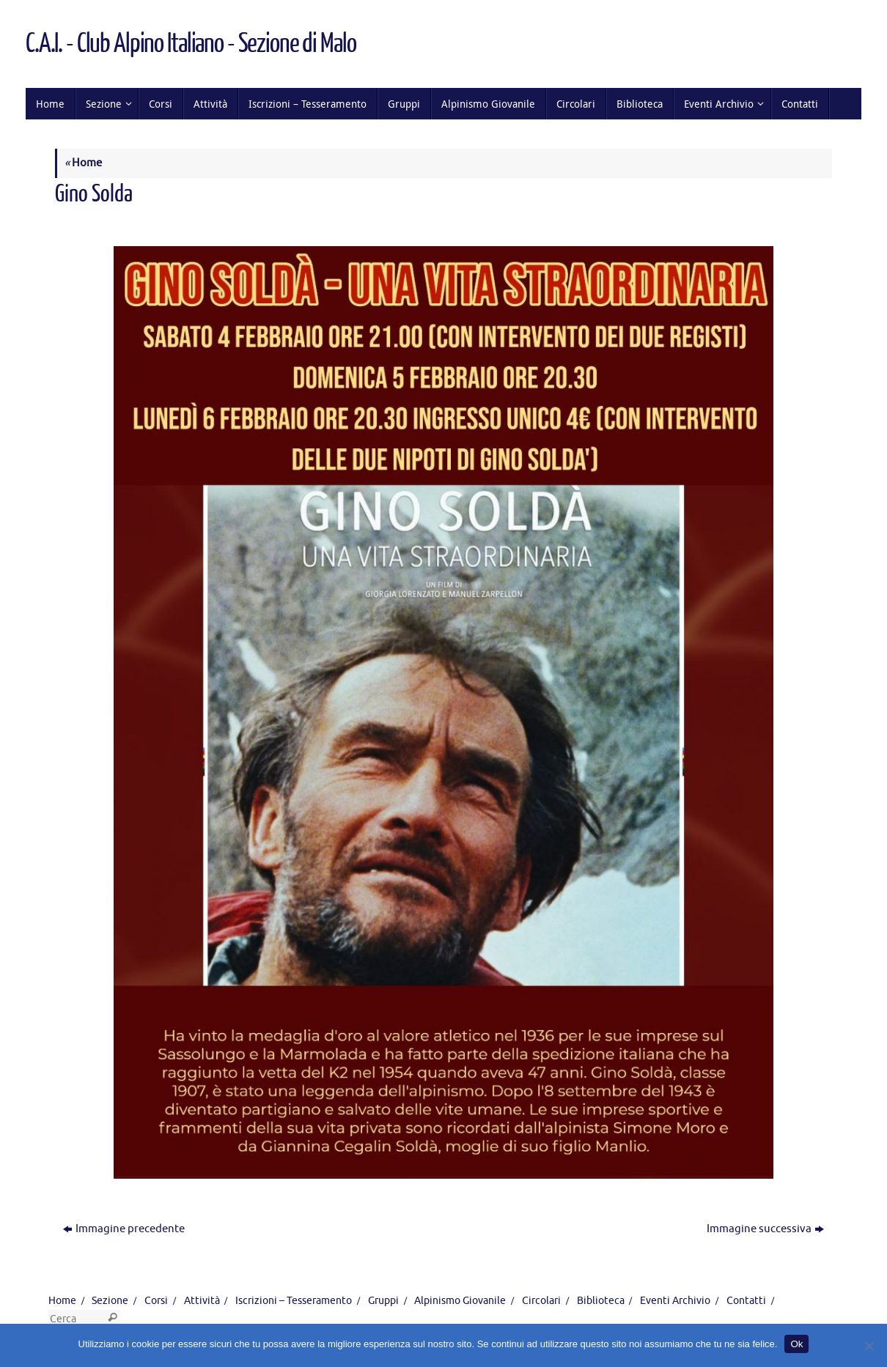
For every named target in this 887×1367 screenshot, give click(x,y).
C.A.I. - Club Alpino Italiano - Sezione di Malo (191, 44)
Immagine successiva (765, 1229)
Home (83, 163)
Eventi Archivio (675, 1300)
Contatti (746, 1300)
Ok (796, 1343)
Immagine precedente (124, 1229)
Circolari (541, 1300)
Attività (202, 1300)
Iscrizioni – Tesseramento (293, 1300)
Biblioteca (601, 1300)
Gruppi (383, 1300)
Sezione (110, 1300)
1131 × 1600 (214, 221)
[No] (868, 1345)
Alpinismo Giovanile (460, 1300)
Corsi (156, 1300)
